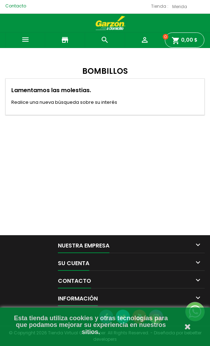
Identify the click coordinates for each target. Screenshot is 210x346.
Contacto (15, 6)
